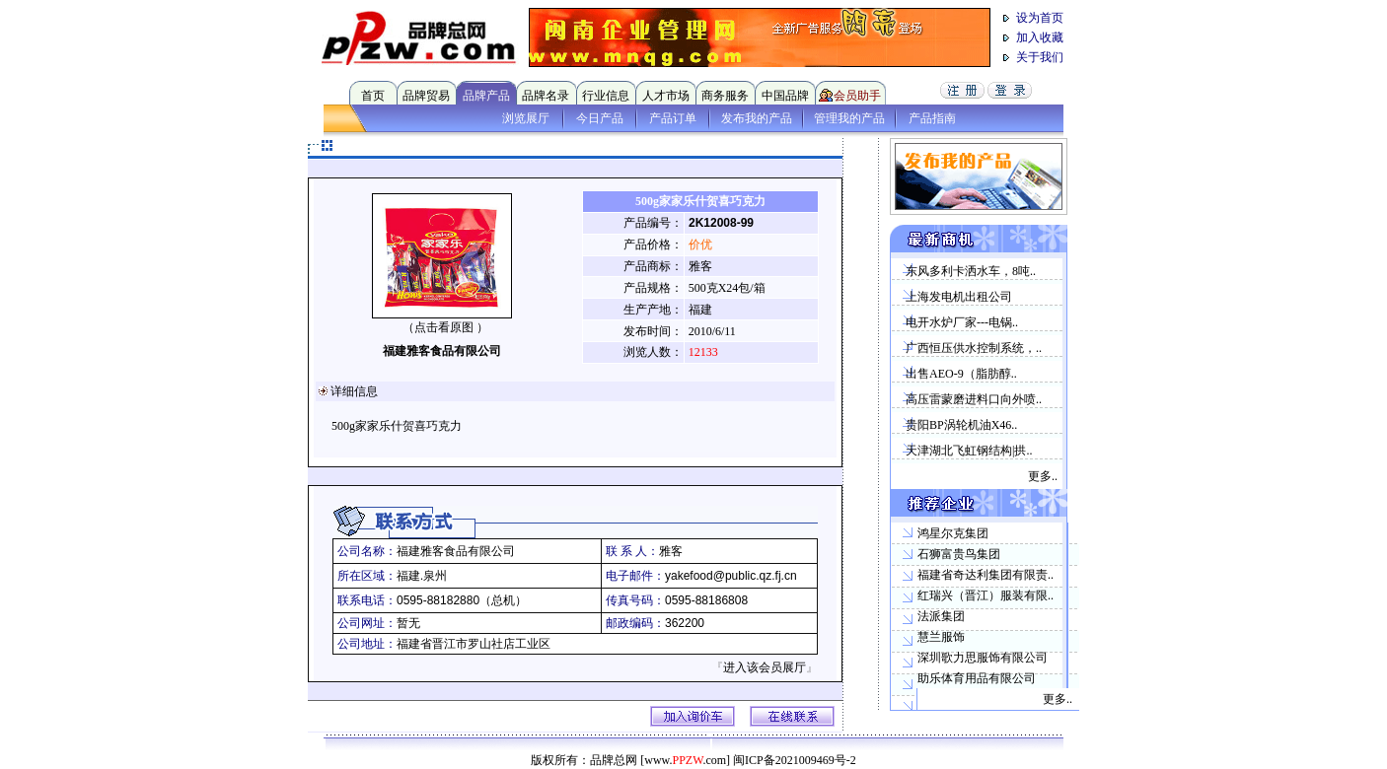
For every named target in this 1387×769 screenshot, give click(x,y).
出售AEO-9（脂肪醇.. (961, 374)
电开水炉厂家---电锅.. (962, 322)
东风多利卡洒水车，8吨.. (971, 271)
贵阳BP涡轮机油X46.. (961, 425)
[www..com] (685, 760)
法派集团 (941, 616)
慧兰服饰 (941, 637)
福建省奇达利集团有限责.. (985, 575)
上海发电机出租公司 (959, 297)
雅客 (671, 551)
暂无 (408, 623)
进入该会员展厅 (764, 667)
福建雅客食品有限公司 (442, 351)
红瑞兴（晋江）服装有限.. (985, 595)
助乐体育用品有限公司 (976, 678)
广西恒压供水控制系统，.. (974, 348)
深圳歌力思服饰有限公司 (982, 657)
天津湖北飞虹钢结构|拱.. (969, 450)
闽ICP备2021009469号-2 (794, 760)
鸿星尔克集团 (952, 533)
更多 (1040, 476)
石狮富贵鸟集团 (958, 554)
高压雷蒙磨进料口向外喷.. (974, 399)
